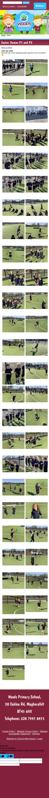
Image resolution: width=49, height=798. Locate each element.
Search (26, 3)
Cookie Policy (8, 731)
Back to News (6, 48)
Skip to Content (8, 6)
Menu (40, 6)
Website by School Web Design (21, 739)
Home (3, 35)
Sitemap (36, 734)
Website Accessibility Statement (28, 732)
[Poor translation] (9, 756)
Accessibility (22, 6)
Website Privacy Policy (27, 731)
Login (39, 739)
